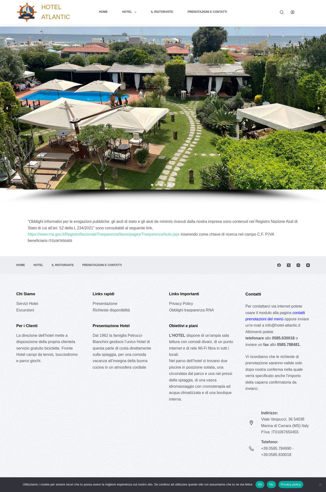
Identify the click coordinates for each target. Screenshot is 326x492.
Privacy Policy (181, 304)
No (271, 484)
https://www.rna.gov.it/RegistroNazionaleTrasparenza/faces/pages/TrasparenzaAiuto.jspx (104, 234)
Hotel (130, 12)
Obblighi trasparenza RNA (191, 310)
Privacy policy (291, 484)
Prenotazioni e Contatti (207, 12)
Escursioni (25, 310)
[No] (320, 484)
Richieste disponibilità (111, 310)
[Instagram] (298, 265)
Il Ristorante (162, 12)
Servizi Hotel (27, 304)
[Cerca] (281, 12)
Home (103, 12)
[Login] (292, 12)
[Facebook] (279, 265)
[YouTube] (308, 265)
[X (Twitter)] (289, 265)
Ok (260, 484)
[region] (163, 115)
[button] (7, 108)
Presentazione (105, 304)
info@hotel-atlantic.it (282, 325)
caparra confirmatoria (273, 382)
